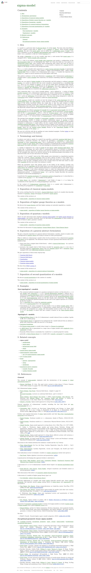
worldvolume (68, 76)
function (45, 54)
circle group (30, 86)
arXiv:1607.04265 (48, 528)
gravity (47, 296)
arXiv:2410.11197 (58, 564)
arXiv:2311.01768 (64, 516)
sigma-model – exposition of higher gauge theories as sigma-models (39, 210)
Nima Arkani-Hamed (26, 445)
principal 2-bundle (59, 69)
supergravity (67, 482)
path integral (36, 101)
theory (33, 143)
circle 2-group (49, 69)
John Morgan (66, 396)
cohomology (35, 87)
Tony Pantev (23, 486)
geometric (67, 248)
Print (57, 570)
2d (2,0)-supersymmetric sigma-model (34, 354)
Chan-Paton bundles (62, 127)
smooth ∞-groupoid (56, 334)
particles (27, 193)
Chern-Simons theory (62, 227)
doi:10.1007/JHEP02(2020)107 (29, 538)
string (19, 73)
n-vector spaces (53, 113)
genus (24, 348)
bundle (25, 293)
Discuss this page (71, 2)
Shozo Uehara (33, 525)
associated (54, 110)
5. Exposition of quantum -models (30, 22)
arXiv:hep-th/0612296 (43, 440)
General (25, 39)
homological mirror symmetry (28, 366)
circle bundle (39, 60)
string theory (21, 167)
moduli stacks (69, 504)
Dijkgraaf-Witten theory (27, 317)
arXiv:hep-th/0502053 (50, 491)
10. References (24, 37)
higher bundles (36, 81)
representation (22, 111)
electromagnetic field (24, 62)
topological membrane (26, 324)
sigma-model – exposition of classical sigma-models (35, 198)
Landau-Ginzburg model (30, 370)
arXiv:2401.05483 (26, 446)
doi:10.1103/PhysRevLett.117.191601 (31, 528)
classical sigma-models (49, 216)
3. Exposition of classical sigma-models (32, 18)
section (65, 120)
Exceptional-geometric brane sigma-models (36, 41)
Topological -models (29, 33)
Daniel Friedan (24, 418)
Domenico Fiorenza (26, 535)
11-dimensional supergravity (37, 184)
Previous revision (27, 570)
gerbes (39, 482)
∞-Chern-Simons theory (32, 334)
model (24, 143)
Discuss (21, 570)
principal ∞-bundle (34, 118)
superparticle (46, 303)
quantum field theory (65, 139)
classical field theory (48, 192)
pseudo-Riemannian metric (65, 296)
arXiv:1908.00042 (44, 538)
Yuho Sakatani (24, 525)
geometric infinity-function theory (47, 472)
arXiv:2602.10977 (60, 401)
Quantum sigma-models (27, 263)
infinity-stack (69, 464)
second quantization (23, 65)
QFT (58, 121)
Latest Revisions (64, 2)
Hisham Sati (37, 535)
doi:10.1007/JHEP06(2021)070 (46, 547)
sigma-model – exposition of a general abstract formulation (37, 271)
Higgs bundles (23, 505)
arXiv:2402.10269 (25, 560)
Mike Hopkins (31, 460)
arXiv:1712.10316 (25, 533)
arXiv (55, 455)
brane (42, 172)
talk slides (57, 528)
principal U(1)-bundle (40, 110)
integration (31, 96)
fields (54, 48)
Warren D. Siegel (57, 549)
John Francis (33, 468)
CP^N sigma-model (25, 356)
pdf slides (31, 501)
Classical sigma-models (26, 261)
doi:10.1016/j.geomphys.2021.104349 (31, 543)
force (27, 66)
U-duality (23, 521)
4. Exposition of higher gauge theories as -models (35, 20)
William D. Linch (45, 549)
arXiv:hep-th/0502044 (36, 487)
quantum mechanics (33, 176)
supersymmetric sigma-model (28, 352)
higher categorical (52, 452)
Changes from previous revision (37, 570)
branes (39, 193)
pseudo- (47, 293)
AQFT (35, 145)
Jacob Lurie (40, 460)
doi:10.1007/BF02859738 (55, 385)
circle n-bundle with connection (37, 58)
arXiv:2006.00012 (48, 543)
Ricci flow (61, 414)
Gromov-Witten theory (49, 227)
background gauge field (25, 63)
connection (34, 293)
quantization (57, 218)
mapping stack (47, 52)
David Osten (23, 545)
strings (33, 193)
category (49, 49)
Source (61, 570)
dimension (28, 56)
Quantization (23, 259)
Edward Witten (34, 398)
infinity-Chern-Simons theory (37, 478)
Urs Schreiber (24, 478)
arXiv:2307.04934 (53, 552)
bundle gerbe (23, 70)
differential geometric (38, 250)
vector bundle (61, 110)
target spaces (54, 193)
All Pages (58, 2)
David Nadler (42, 468)
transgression (47, 116)
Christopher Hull (25, 408)
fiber (37, 111)
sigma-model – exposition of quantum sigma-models (35, 225)
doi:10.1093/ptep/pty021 (66, 532)
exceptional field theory (24, 523)
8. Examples (23, 28)
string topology (37, 227)
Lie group (30, 310)
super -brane (51, 521)
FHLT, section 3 (30, 266)
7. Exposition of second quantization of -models (35, 26)
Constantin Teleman (50, 460)
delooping (51, 86)
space (39, 49)
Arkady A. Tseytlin (25, 401)
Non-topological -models (30, 30)
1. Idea (22, 13)
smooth (27, 87)
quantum (24, 100)
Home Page (53, 2)
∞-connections (68, 334)
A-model (25, 368)
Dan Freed (32, 391)
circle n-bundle (47, 111)
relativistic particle (47, 176)
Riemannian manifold (56, 293)
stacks (48, 480)
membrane (49, 76)
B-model (30, 368)
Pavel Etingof (34, 396)
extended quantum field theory (26, 124)
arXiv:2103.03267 (61, 547)
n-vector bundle (68, 111)
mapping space (38, 52)
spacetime (32, 166)
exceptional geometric (39, 521)
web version (58, 399)
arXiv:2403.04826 (26, 450)
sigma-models (32, 380)
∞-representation (31, 113)
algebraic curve (39, 505)
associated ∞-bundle (48, 118)
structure (47, 250)
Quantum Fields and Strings (53, 398)
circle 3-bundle (31, 77)
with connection (48, 60)
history (48, 567)
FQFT (29, 145)
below (67, 131)
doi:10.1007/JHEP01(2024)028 (29, 555)
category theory (31, 235)
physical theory (41, 48)
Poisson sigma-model (28, 326)
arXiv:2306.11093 (44, 555)
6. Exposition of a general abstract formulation (34, 24)
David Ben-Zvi (24, 468)
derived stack (62, 464)
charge (66, 65)
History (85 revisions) (48, 570)
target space (36, 51)
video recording (39, 501)
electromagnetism (32, 298)
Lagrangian (21, 97)
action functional (52, 97)
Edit (17, 570)
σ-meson (64, 380)
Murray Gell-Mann (35, 157)
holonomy (68, 94)
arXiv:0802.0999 (62, 511)
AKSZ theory (25, 328)
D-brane (25, 128)
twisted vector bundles (39, 127)
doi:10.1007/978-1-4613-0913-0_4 (56, 411)
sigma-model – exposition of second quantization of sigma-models (39, 282)
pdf (29, 433)
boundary (20, 128)
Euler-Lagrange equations (43, 106)
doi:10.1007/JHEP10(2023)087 (39, 552)
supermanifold (31, 303)
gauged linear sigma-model (28, 350)
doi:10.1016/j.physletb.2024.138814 (62, 559)
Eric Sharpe (31, 486)
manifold (23, 162)
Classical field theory (26, 257)
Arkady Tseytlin (24, 425)
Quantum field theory (26, 255)
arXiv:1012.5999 (38, 494)
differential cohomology (49, 89)
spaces (57, 49)
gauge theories (31, 205)
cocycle (20, 87)
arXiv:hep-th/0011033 (46, 436)
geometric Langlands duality (34, 504)
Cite (54, 570)
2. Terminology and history (28, 15)
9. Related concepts (26, 35)
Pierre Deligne (24, 391)
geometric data (58, 247)
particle (25, 360)
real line (28, 177)
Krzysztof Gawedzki (25, 394)
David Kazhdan (56, 396)
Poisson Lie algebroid (57, 326)
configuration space (58, 51)
